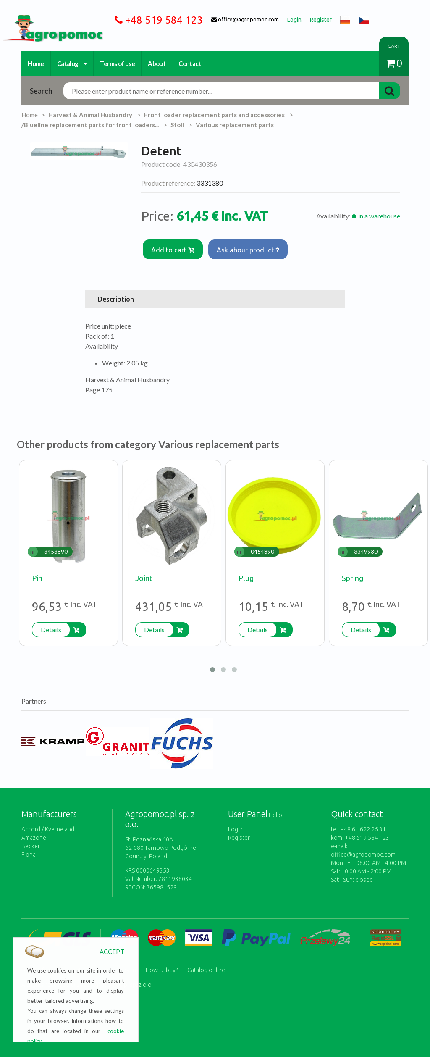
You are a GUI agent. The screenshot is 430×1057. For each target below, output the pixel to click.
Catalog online (206, 969)
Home (36, 63)
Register (239, 837)
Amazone (33, 837)
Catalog (72, 63)
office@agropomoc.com (363, 854)
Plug (246, 577)
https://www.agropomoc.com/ (46, 20)
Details (51, 629)
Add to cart (173, 249)
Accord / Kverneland (47, 829)
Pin (37, 577)
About (156, 63)
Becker (30, 845)
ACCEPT (112, 951)
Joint (143, 577)
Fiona (28, 854)
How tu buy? (162, 969)
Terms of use (117, 63)
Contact (189, 63)
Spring (352, 577)
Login (235, 829)
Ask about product (248, 249)
